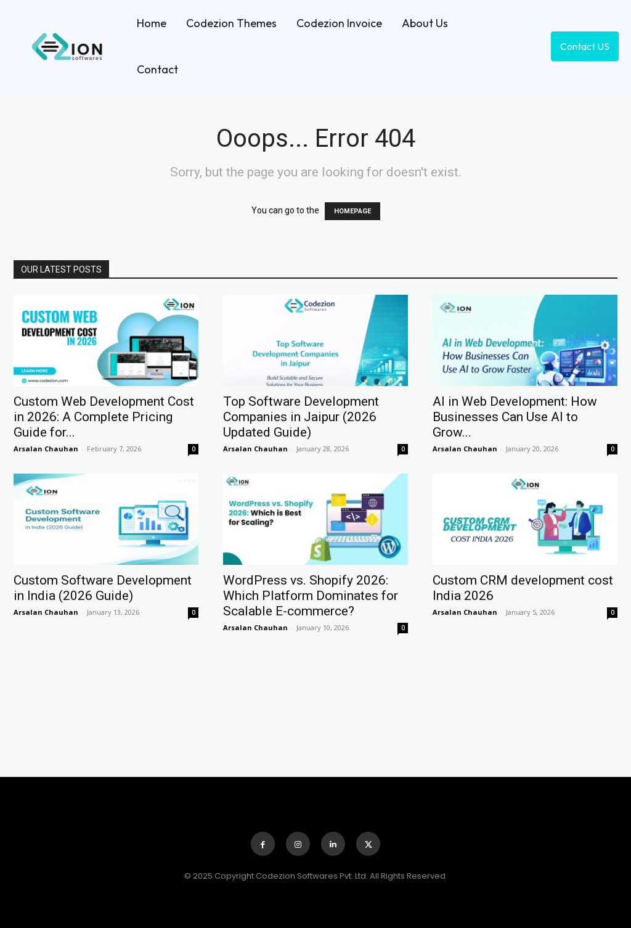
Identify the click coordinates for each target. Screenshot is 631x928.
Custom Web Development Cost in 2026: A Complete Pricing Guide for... (104, 417)
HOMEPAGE (352, 211)
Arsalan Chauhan (46, 448)
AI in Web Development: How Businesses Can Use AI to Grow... (515, 417)
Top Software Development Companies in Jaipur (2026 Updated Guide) (301, 417)
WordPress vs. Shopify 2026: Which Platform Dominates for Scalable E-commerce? (310, 595)
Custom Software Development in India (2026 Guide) (103, 588)
